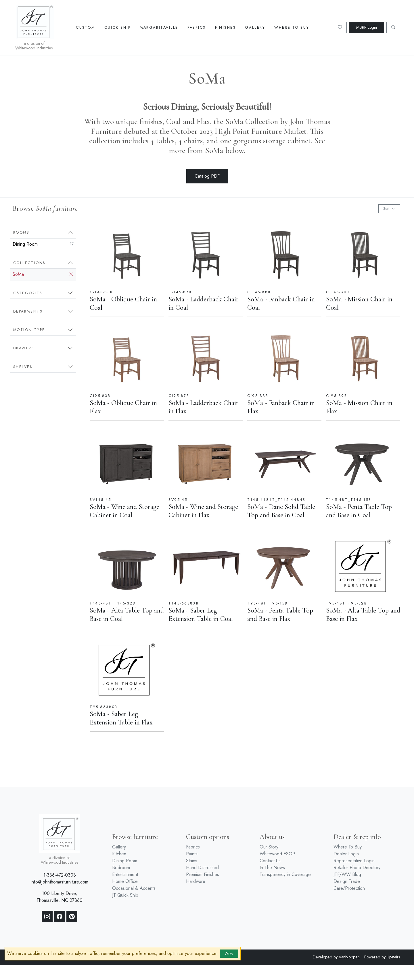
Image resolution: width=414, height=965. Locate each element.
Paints (192, 853)
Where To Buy (291, 27)
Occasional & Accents (134, 888)
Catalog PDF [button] (207, 176)
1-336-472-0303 (59, 875)
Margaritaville (159, 27)
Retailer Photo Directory (357, 867)
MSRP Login (366, 27)
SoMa (43, 274)
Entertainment (125, 874)
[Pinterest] (71, 916)
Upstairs (393, 957)
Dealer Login (346, 853)
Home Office (125, 881)
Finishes (225, 27)
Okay (229, 953)
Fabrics (196, 27)
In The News (272, 867)
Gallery (255, 27)
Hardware (195, 881)
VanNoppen (349, 957)
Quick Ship (117, 27)
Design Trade (347, 881)
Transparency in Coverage (285, 874)
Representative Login (354, 860)
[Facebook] (59, 916)
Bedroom (121, 867)
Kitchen (119, 853)
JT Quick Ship (125, 895)
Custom (85, 27)
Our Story (269, 847)
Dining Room (43, 244)
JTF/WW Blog (347, 874)
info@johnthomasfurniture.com (59, 882)
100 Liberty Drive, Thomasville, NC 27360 (60, 897)
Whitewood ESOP (277, 853)
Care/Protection (349, 888)
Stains (191, 860)
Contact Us (270, 860)
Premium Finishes (202, 874)
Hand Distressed (202, 867)
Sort (389, 208)
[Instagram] (47, 916)
